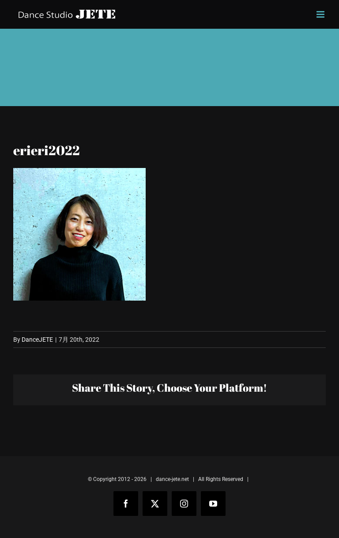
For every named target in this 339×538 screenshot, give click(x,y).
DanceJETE (37, 339)
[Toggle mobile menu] (321, 14)
